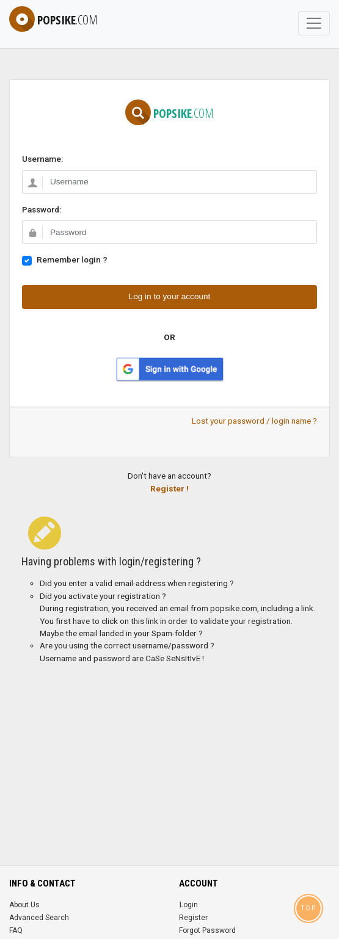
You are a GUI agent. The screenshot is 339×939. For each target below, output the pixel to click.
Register (193, 917)
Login (189, 905)
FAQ (16, 930)
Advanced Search (39, 917)
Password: (41, 209)
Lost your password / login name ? (254, 421)
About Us (24, 905)
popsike (53, 20)
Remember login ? (72, 259)
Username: (42, 159)
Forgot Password (207, 930)
